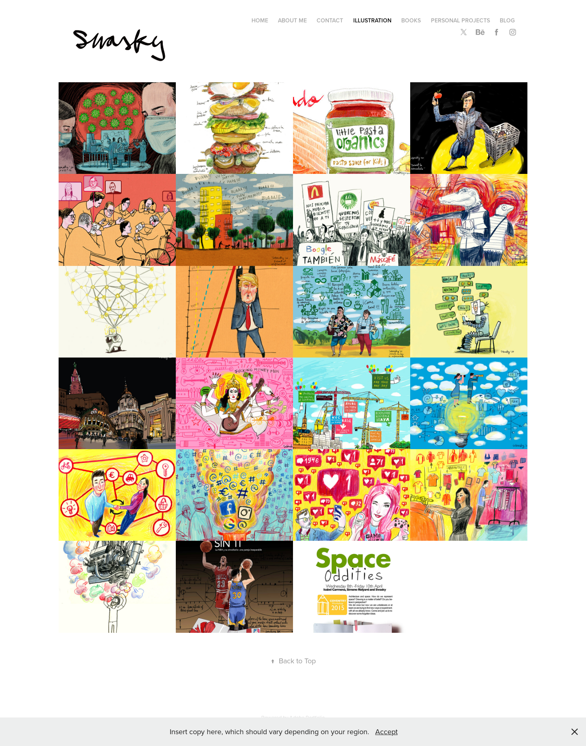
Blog (507, 20)
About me (292, 20)
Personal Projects (460, 20)
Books (411, 20)
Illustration (372, 20)
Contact (330, 20)
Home (259, 20)
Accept (386, 731)
